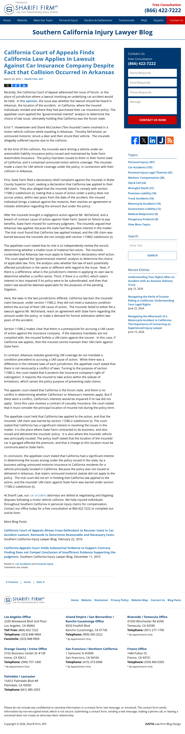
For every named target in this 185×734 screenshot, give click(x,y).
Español (158, 20)
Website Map (139, 600)
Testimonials (126, 20)
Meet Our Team (43, 20)
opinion (31, 101)
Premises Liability (142, 193)
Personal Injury (68, 20)
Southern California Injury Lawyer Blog (31, 8)
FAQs (144, 20)
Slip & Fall (137, 183)
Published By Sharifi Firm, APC (163, 8)
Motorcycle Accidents (144, 203)
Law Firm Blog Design (163, 724)
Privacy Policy (120, 600)
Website (22, 20)
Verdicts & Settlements (98, 20)
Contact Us (158, 600)
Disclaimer (101, 600)
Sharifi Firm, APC (37, 724)
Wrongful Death (141, 188)
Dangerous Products (143, 219)
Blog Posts (174, 600)
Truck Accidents (141, 198)
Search (152, 255)
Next (41, 582)
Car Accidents (23, 563)
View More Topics (139, 224)
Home (7, 20)
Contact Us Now (152, 120)
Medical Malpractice (143, 214)
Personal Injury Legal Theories (150, 172)
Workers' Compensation (146, 177)
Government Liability (144, 209)
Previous (12, 582)
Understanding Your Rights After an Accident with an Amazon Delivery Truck (151, 281)
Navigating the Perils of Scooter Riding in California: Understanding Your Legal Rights (151, 300)
